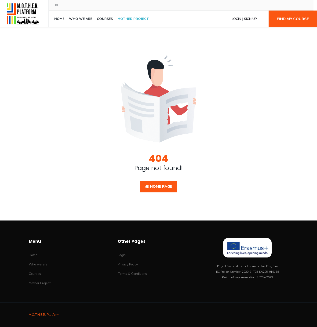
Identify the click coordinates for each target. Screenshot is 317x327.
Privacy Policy (128, 264)
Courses (105, 19)
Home (59, 19)
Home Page (158, 186)
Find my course (293, 19)
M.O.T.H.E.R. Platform (44, 314)
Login (122, 255)
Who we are (80, 19)
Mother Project (133, 19)
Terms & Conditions (132, 274)
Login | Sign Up (244, 19)
